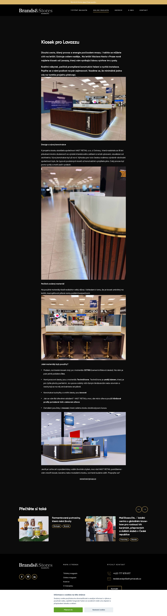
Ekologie (56, 526)
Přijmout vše (68, 610)
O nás (131, 10)
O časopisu (68, 586)
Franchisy (124, 539)
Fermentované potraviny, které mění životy (66, 519)
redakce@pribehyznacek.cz (127, 578)
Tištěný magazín (79, 10)
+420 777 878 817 (121, 573)
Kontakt (144, 10)
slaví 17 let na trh (89, 2)
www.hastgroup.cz (88, 479)
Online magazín (101, 10)
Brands (66, 526)
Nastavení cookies (98, 610)
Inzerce (118, 10)
